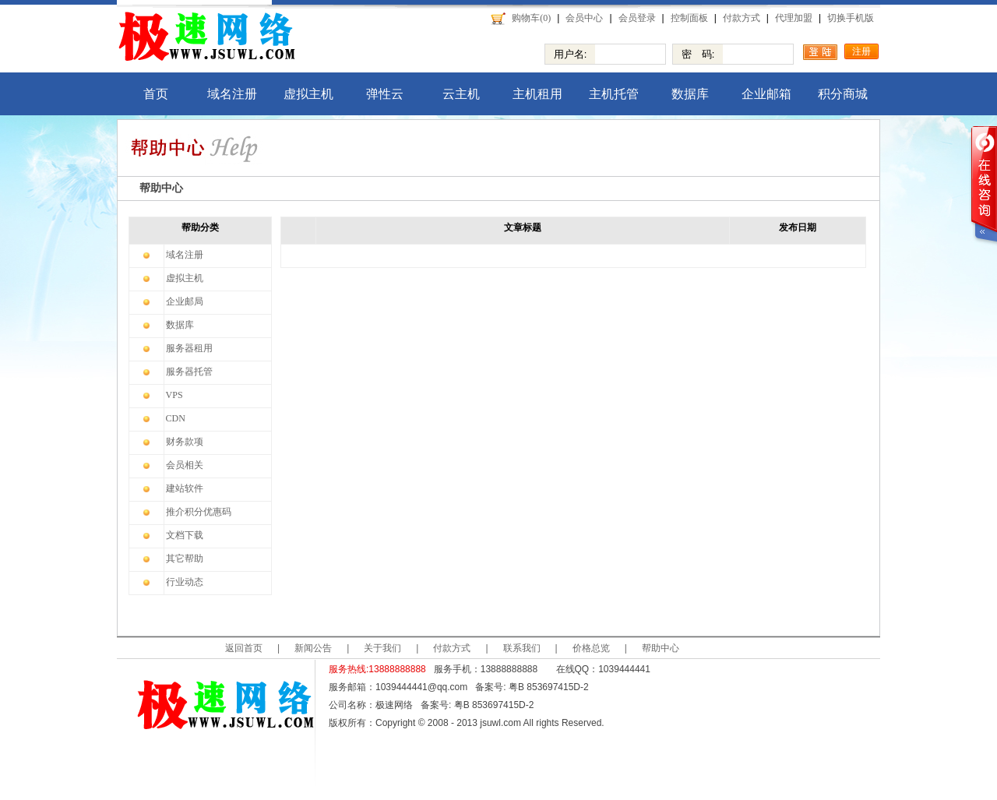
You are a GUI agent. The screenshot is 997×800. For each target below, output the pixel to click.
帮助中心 (660, 648)
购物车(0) (531, 17)
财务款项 (184, 441)
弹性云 (384, 93)
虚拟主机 (308, 93)
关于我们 (382, 648)
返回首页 (243, 648)
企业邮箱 (766, 93)
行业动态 (184, 581)
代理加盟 (793, 17)
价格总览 (591, 648)
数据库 (690, 93)
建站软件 (184, 488)
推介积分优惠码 (198, 511)
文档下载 (184, 535)
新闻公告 (313, 648)
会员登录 (637, 17)
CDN (175, 418)
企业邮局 (184, 301)
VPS (174, 394)
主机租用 (537, 93)
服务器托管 (189, 371)
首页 (155, 93)
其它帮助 (184, 558)
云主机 (461, 93)
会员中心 (584, 17)
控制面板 (689, 17)
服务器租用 (189, 348)
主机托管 (614, 93)
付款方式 (741, 17)
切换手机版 (850, 17)
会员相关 (184, 465)
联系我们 (522, 648)
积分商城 (843, 93)
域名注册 (232, 93)
